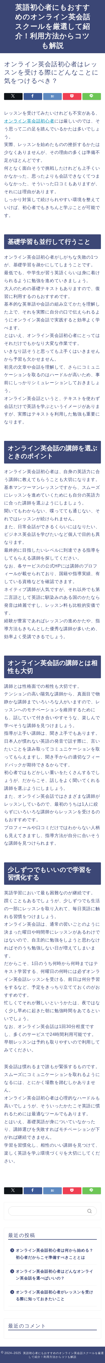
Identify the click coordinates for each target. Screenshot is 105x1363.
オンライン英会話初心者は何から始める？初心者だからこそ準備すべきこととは (54, 1254)
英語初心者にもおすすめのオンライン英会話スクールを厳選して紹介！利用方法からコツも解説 (52, 26)
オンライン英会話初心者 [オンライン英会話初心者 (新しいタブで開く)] (29, 121)
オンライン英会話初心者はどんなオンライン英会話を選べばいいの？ (54, 1275)
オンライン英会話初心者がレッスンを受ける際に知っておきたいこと (54, 1295)
